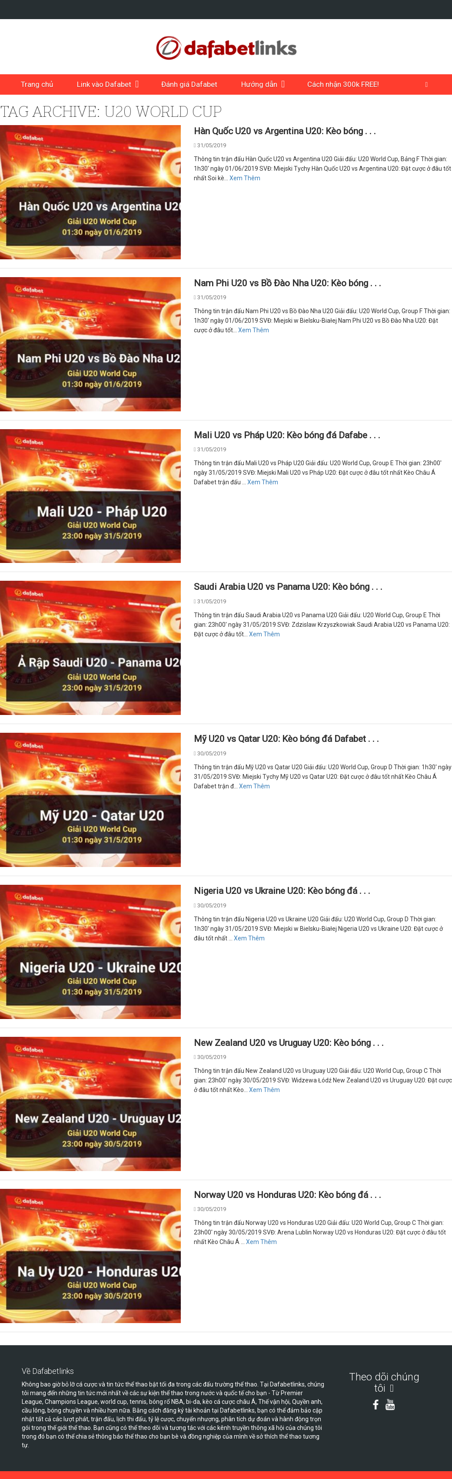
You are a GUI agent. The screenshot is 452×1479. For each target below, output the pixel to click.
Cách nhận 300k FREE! (343, 84)
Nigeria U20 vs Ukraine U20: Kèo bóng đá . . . (282, 891)
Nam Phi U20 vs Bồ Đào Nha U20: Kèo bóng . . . (287, 283)
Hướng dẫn (259, 84)
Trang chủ (37, 84)
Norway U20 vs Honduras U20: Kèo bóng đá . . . (287, 1195)
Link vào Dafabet (104, 84)
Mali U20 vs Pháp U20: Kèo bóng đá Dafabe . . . (287, 435)
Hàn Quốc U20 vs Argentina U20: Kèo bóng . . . (285, 131)
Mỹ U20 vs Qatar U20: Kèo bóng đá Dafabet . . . (286, 739)
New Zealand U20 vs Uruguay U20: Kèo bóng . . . (289, 1043)
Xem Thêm (244, 178)
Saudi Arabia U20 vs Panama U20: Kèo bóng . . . (288, 587)
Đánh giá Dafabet (189, 84)
